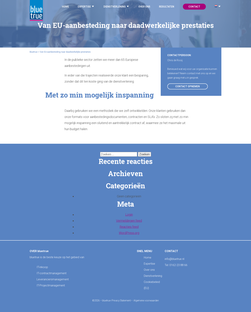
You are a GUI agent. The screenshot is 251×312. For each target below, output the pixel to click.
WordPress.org (129, 233)
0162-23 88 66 (178, 265)
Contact (194, 6)
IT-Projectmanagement (51, 285)
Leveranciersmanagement (53, 279)
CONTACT (171, 251)
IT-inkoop (42, 267)
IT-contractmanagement (51, 273)
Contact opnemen (187, 86)
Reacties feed (129, 227)
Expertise (84, 6)
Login (129, 214)
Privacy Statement (121, 300)
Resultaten (166, 6)
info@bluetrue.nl (174, 259)
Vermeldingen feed (129, 220)
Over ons (144, 6)
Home (65, 6)
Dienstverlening (115, 6)
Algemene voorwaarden (146, 300)
